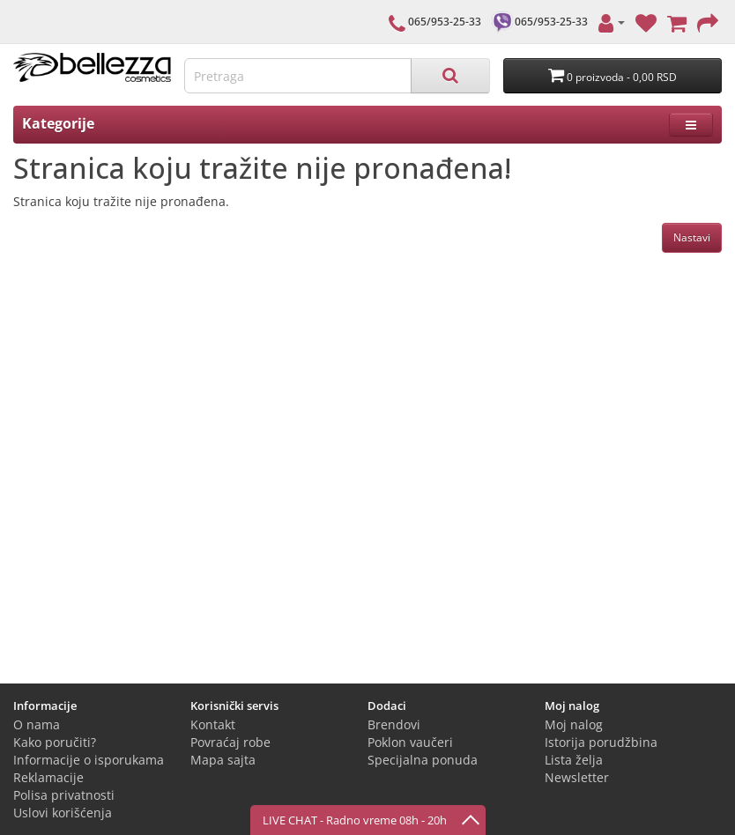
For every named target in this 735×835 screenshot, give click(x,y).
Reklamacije (48, 777)
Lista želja (574, 759)
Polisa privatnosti (64, 795)
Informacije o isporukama (88, 759)
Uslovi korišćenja (62, 812)
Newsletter (577, 777)
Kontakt (212, 724)
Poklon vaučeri (410, 742)
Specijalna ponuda (423, 759)
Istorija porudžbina (601, 742)
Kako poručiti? (54, 742)
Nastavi (691, 237)
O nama (36, 724)
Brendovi (394, 724)
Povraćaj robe (230, 742)
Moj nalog (574, 724)
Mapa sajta (223, 759)
